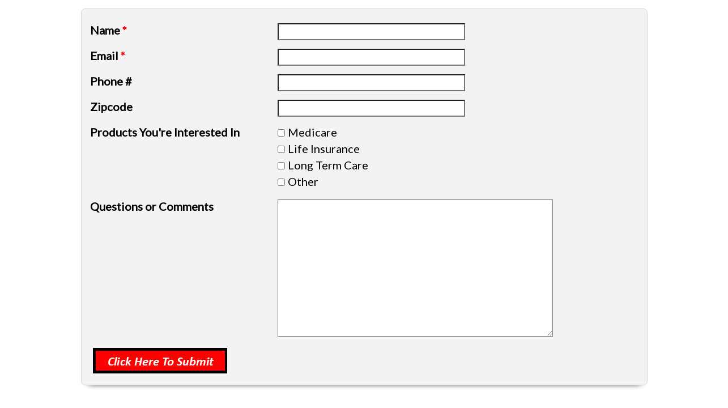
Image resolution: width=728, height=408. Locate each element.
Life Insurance (324, 148)
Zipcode (111, 106)
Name (108, 30)
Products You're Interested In (165, 132)
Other (303, 181)
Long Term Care (328, 165)
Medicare (312, 132)
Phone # (111, 81)
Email (107, 55)
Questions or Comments (152, 206)
